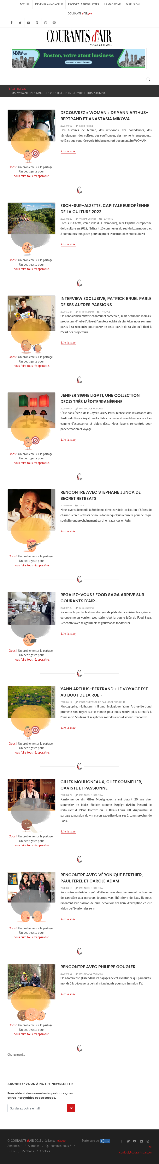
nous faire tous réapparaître (31, 176)
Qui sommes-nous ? (58, 1145)
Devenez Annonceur (49, 4)
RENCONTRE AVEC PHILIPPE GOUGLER (98, 967)
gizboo (61, 1140)
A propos (33, 1145)
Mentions (28, 1151)
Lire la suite (68, 151)
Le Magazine (112, 4)
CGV (12, 1151)
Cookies (45, 1151)
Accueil (25, 4)
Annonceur (14, 1145)
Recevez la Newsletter (83, 4)
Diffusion (133, 4)
